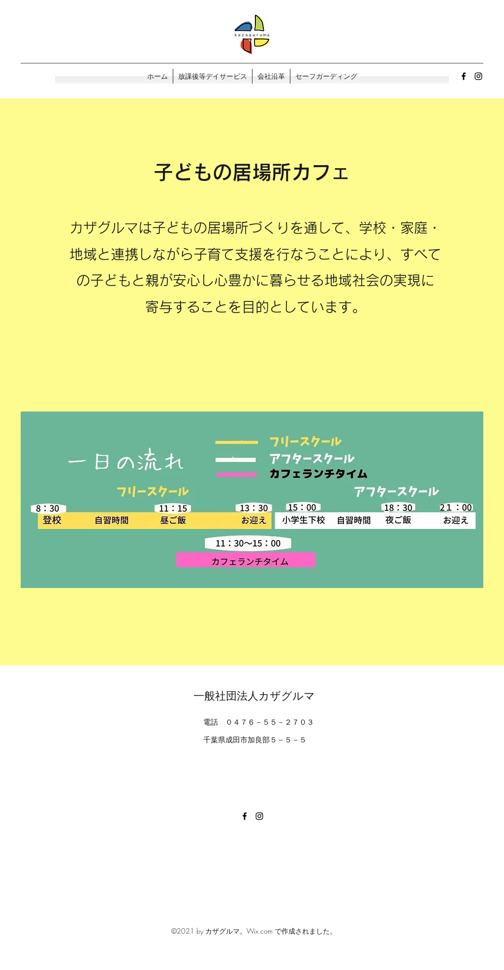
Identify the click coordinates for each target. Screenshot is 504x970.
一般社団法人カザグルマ (254, 696)
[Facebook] (464, 76)
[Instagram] (478, 76)
